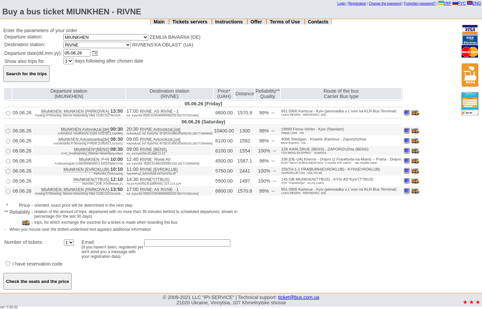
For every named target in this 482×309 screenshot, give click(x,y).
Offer (256, 21)
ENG (474, 3)
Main (160, 21)
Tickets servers (190, 21)
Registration (357, 3)
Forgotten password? (420, 3)
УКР (445, 3)
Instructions (229, 21)
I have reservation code (34, 264)
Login (341, 3)
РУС (459, 3)
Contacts (318, 21)
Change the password (385, 3)
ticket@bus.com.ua (298, 297)
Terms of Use (285, 21)
